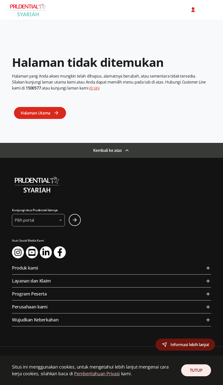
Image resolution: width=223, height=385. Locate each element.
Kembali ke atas (107, 150)
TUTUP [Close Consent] (196, 370)
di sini (94, 88)
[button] (193, 10)
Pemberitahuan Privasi (97, 374)
